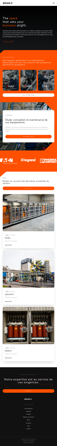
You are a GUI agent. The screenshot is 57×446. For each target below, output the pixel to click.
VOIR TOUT (28, 188)
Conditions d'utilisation (29, 442)
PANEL (8, 238)
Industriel (28, 411)
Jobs (28, 426)
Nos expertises (28, 95)
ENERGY (8, 351)
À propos (28, 423)
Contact (28, 428)
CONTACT (28, 391)
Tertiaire (28, 414)
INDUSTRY (9, 294)
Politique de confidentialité (28, 441)
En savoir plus (28, 136)
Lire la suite (8, 245)
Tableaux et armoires (28, 417)
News (28, 420)
